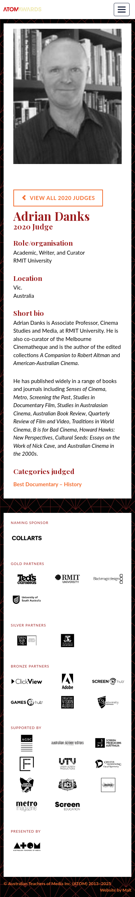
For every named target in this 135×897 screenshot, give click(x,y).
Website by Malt (115, 890)
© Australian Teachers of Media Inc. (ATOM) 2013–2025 (57, 883)
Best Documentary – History (47, 484)
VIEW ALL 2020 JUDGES (58, 198)
